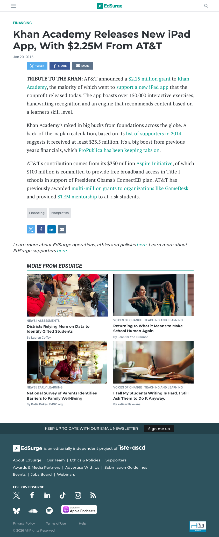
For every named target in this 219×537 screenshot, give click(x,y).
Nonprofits (60, 213)
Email (82, 66)
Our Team (56, 460)
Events (19, 474)
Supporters (115, 460)
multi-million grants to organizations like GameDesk (130, 188)
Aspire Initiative (154, 163)
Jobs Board (41, 474)
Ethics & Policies (85, 460)
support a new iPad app (142, 87)
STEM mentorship (77, 196)
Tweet (37, 66)
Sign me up (159, 428)
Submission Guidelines (125, 467)
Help (82, 523)
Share (60, 66)
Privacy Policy (24, 523)
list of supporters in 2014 (153, 133)
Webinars (66, 474)
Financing (22, 23)
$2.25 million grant (150, 78)
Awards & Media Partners (36, 467)
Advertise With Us (82, 467)
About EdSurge (27, 460)
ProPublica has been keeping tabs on (119, 150)
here (141, 244)
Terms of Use (56, 523)
